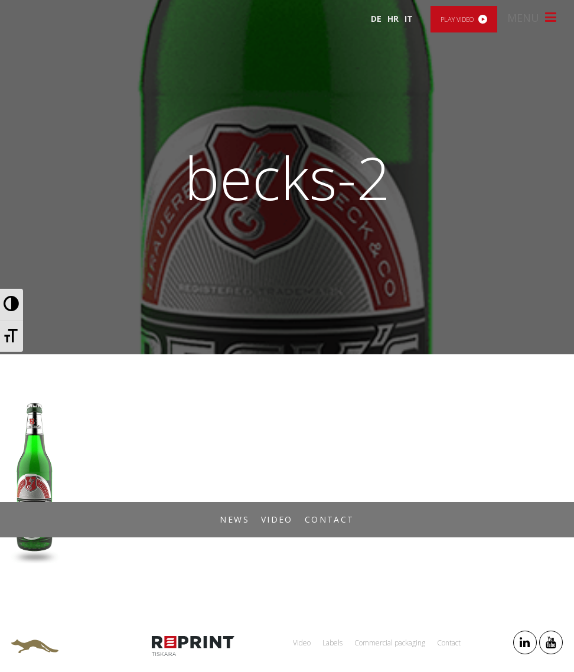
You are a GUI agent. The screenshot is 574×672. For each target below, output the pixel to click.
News (234, 519)
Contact (329, 519)
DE (376, 18)
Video (277, 519)
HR (393, 18)
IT (409, 18)
